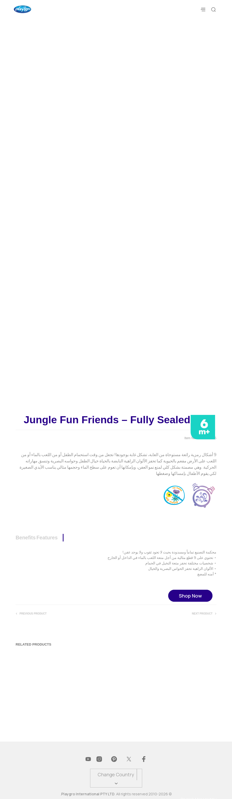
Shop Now (190, 590)
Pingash (187, 794)
